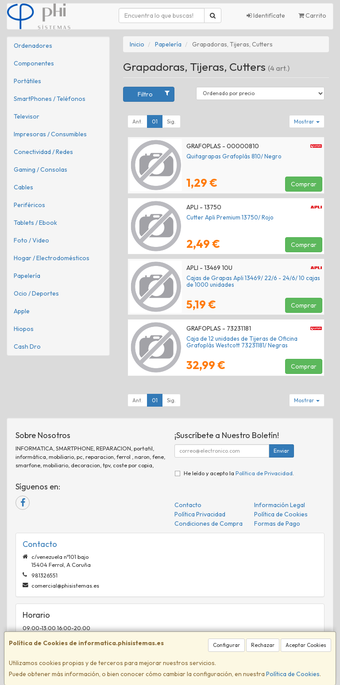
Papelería (27, 276)
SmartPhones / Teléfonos (49, 99)
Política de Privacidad (264, 473)
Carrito (312, 15)
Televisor (26, 116)
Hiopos (24, 329)
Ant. (137, 121)
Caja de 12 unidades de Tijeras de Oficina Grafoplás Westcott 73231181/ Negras (242, 342)
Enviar (281, 450)
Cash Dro (27, 346)
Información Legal (279, 505)
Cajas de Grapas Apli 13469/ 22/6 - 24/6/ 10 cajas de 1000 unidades (253, 281)
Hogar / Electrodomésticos (51, 258)
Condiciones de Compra (208, 523)
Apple (22, 311)
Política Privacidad (199, 514)
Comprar (304, 184)
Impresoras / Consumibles (50, 134)
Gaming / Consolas (40, 169)
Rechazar (262, 645)
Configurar (226, 645)
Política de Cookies (293, 674)
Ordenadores (33, 46)
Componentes (34, 63)
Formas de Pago (277, 523)
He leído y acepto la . (239, 473)
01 (155, 121)
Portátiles (27, 81)
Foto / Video (31, 240)
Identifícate (266, 15)
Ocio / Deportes (36, 293)
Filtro (154, 94)
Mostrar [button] (307, 121)
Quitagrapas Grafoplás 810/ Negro (234, 156)
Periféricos (29, 205)
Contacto (187, 505)
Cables (23, 187)
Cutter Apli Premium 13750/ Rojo (230, 217)
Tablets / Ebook (35, 223)
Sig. (171, 121)
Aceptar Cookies (306, 645)
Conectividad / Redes (43, 152)
